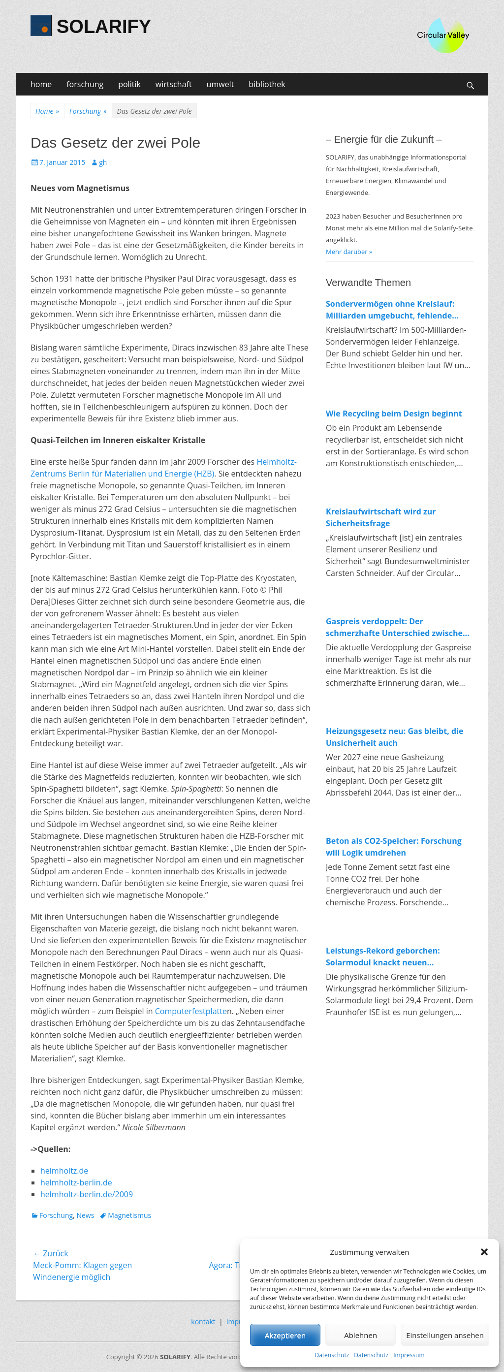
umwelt (220, 84)
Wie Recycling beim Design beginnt (394, 413)
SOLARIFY (104, 26)
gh (103, 162)
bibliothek (267, 84)
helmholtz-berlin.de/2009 (86, 1194)
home (41, 84)
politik (129, 84)
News (85, 1215)
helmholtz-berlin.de (76, 1182)
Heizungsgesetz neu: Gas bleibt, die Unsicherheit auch (394, 737)
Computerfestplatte (191, 1011)
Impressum (408, 1355)
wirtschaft (174, 84)
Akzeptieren (285, 1335)
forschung (84, 84)
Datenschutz (332, 1355)
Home (47, 111)
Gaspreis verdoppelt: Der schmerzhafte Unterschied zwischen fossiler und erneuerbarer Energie (397, 627)
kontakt (203, 1321)
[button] (484, 1252)
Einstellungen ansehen (445, 1335)
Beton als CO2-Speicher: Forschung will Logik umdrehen (394, 846)
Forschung (87, 111)
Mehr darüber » (349, 251)
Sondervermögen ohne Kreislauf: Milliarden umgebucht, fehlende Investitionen (390, 309)
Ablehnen (360, 1335)
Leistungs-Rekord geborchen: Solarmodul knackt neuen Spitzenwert (383, 956)
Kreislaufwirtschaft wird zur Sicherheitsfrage (381, 517)
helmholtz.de (64, 1170)
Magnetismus (129, 1215)
